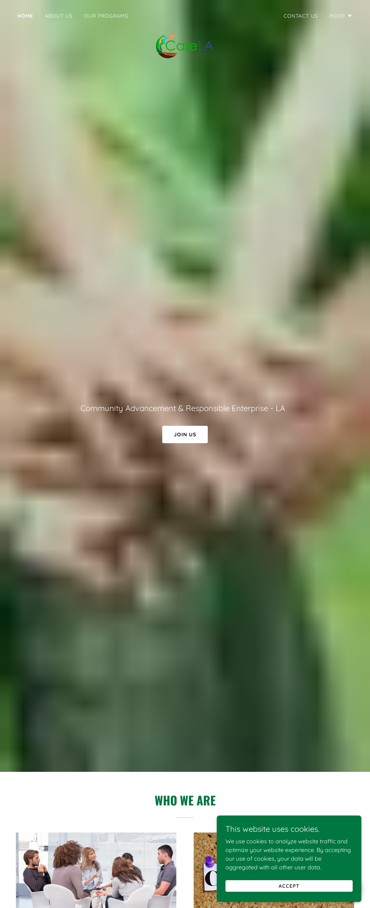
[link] (185, 16)
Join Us (185, 434)
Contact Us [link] (301, 16)
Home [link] (25, 16)
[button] (341, 15)
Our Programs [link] (106, 16)
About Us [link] (59, 16)
